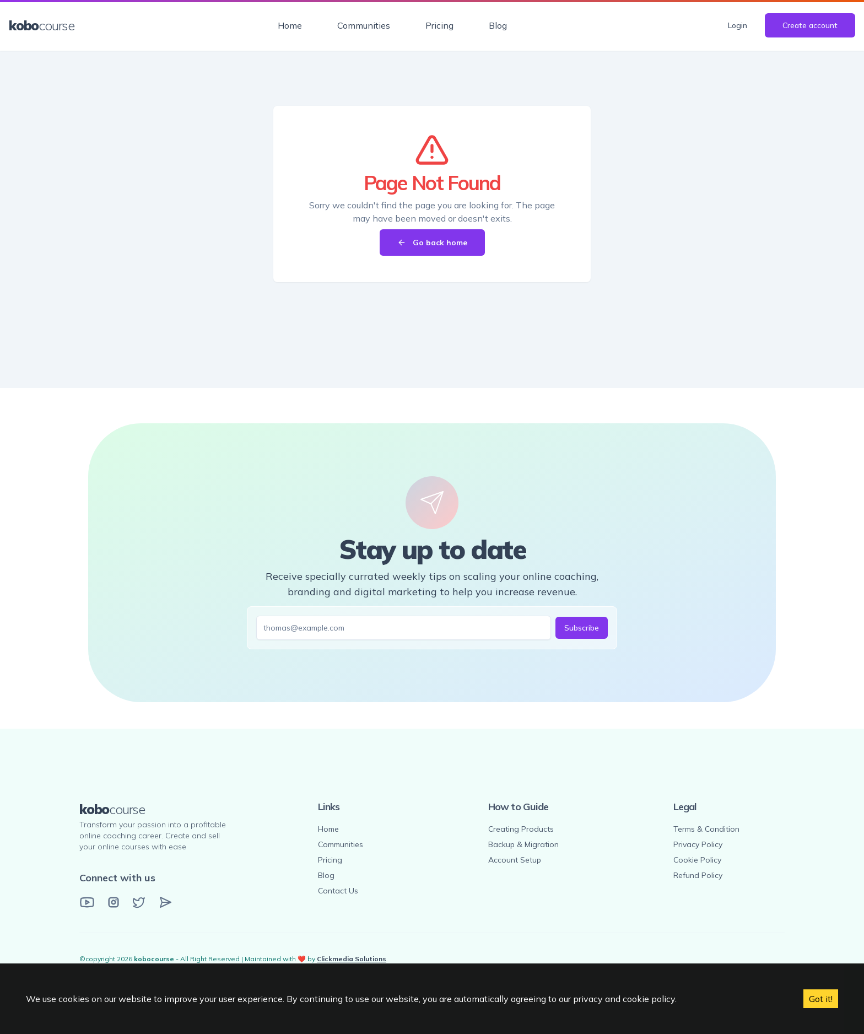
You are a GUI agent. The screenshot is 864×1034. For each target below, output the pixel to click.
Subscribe (581, 628)
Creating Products (521, 829)
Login (737, 25)
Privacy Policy (697, 844)
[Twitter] (138, 902)
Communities (363, 25)
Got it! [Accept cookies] (821, 998)
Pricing (439, 25)
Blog (498, 25)
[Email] (165, 902)
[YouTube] (87, 902)
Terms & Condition (706, 829)
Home (290, 25)
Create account (810, 25)
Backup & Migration (523, 844)
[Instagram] (113, 902)
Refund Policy (697, 875)
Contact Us (338, 891)
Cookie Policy (697, 860)
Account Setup (514, 860)
